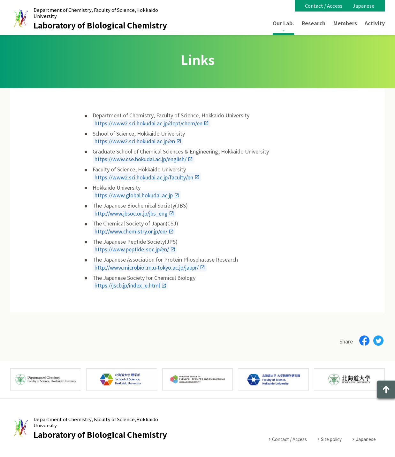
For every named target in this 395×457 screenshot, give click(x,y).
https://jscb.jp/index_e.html (127, 285)
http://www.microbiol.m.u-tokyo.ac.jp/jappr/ (147, 267)
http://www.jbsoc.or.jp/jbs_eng (131, 213)
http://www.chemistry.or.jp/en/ (131, 231)
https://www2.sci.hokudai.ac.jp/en (135, 141)
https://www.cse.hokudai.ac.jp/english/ (140, 159)
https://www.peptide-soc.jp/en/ (132, 249)
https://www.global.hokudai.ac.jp (134, 195)
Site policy (331, 439)
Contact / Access (323, 5)
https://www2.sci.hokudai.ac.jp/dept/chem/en (148, 123)
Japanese (364, 5)
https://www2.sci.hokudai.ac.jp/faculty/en (144, 177)
